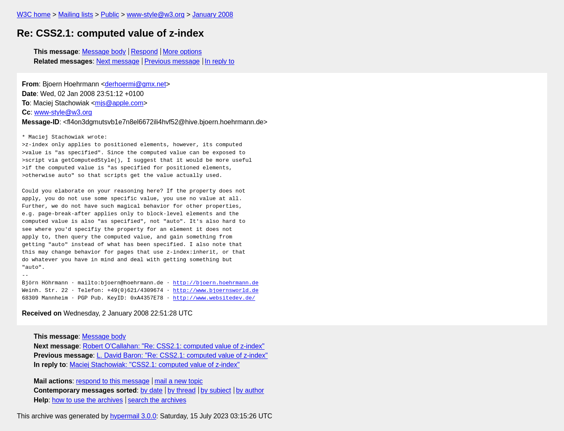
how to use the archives (87, 400)
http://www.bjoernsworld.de (216, 290)
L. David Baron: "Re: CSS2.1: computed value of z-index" (181, 355)
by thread (182, 390)
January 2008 (212, 14)
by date (151, 390)
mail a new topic (179, 381)
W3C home (34, 14)
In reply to (219, 61)
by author (250, 390)
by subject (215, 390)
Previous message (172, 61)
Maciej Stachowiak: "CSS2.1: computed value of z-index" (154, 364)
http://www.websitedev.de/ (214, 298)
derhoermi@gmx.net (135, 84)
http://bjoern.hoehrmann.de (216, 283)
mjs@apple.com (119, 103)
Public (110, 14)
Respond (144, 51)
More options (182, 51)
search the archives (157, 400)
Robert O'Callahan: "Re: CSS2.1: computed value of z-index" (174, 346)
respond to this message (112, 381)
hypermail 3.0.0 (133, 416)
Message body (104, 51)
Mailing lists (75, 14)
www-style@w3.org (155, 14)
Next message (117, 61)
